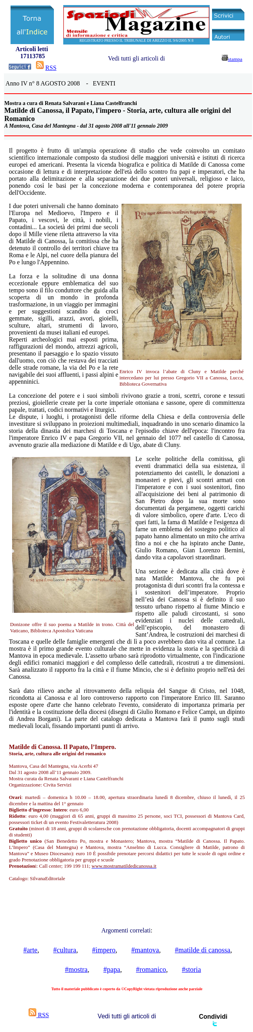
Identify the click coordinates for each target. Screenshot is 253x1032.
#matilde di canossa (202, 950)
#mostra (76, 969)
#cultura (64, 950)
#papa (111, 969)
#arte (30, 950)
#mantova (145, 950)
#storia (191, 969)
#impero (104, 950)
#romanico (151, 969)
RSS (50, 67)
